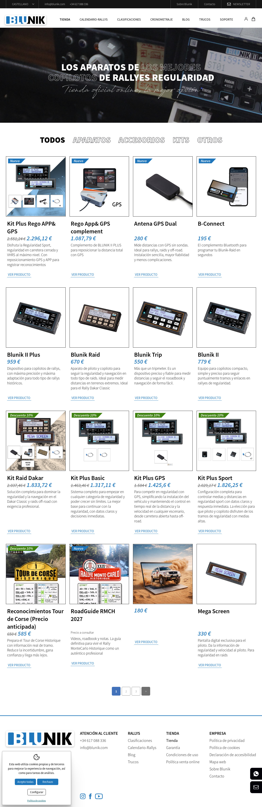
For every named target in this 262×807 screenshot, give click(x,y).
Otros (209, 140)
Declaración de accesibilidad (232, 754)
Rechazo (47, 782)
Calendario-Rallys (94, 19)
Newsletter (241, 4)
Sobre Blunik (184, 4)
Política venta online (183, 761)
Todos (52, 140)
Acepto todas (25, 782)
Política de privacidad (227, 740)
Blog (186, 19)
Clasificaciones (129, 19)
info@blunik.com (55, 4)
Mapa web (217, 761)
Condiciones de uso (182, 754)
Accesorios (142, 140)
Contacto (209, 4)
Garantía (173, 747)
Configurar (36, 792)
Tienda (65, 19)
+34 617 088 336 (79, 4)
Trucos (204, 19)
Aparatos (92, 140)
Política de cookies (224, 747)
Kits (181, 140)
